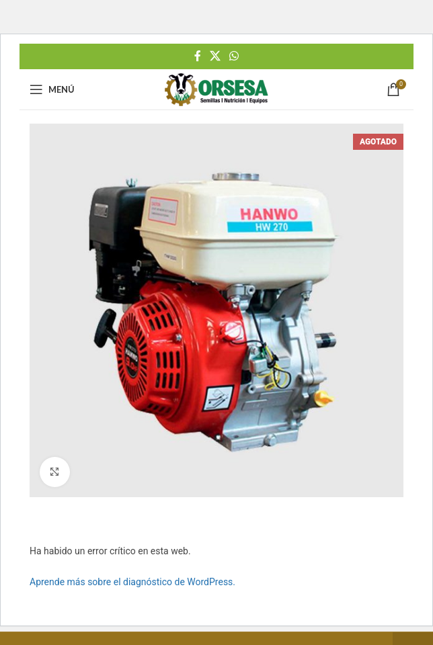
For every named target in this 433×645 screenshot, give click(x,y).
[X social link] (215, 56)
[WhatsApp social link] (234, 56)
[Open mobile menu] (52, 89)
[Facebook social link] (197, 56)
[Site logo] (216, 88)
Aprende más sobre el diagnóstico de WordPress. (132, 581)
